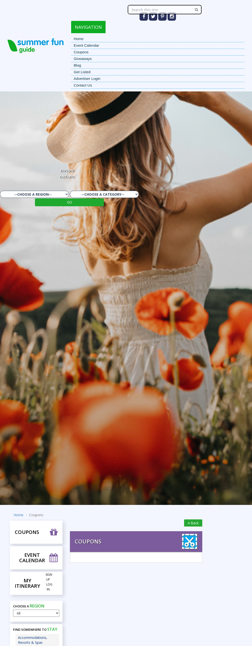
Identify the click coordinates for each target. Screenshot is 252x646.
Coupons (81, 52)
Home (78, 39)
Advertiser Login (87, 78)
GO (69, 202)
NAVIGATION (88, 27)
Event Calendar (86, 45)
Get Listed (82, 72)
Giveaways (83, 59)
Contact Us (83, 85)
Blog (77, 65)
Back (193, 523)
